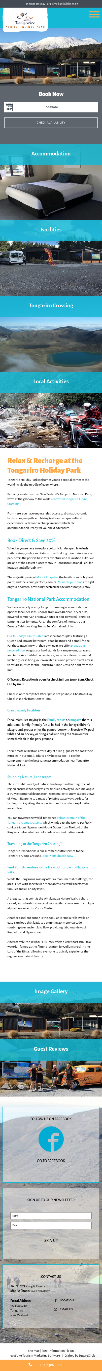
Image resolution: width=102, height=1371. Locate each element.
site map (34, 1351)
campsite (75, 720)
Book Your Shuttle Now (58, 856)
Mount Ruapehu (47, 577)
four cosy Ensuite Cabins (29, 636)
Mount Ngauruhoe (70, 582)
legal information (53, 1351)
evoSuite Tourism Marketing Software (35, 1355)
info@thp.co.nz (69, 3)
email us (66, 1309)
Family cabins (56, 720)
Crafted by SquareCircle (80, 1355)
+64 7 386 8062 (40, 1291)
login (70, 1351)
